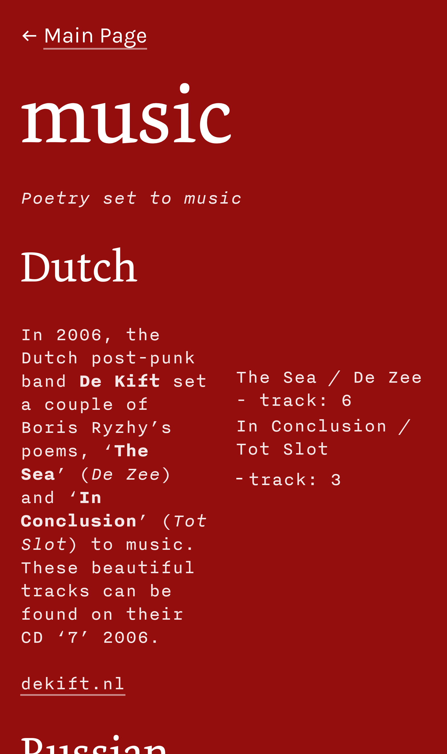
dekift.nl (72, 683)
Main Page (95, 35)
